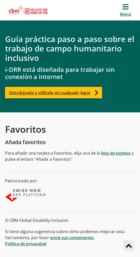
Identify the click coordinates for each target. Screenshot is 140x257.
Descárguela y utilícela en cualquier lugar (55, 92)
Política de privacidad (25, 244)
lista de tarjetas (116, 153)
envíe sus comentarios (72, 237)
